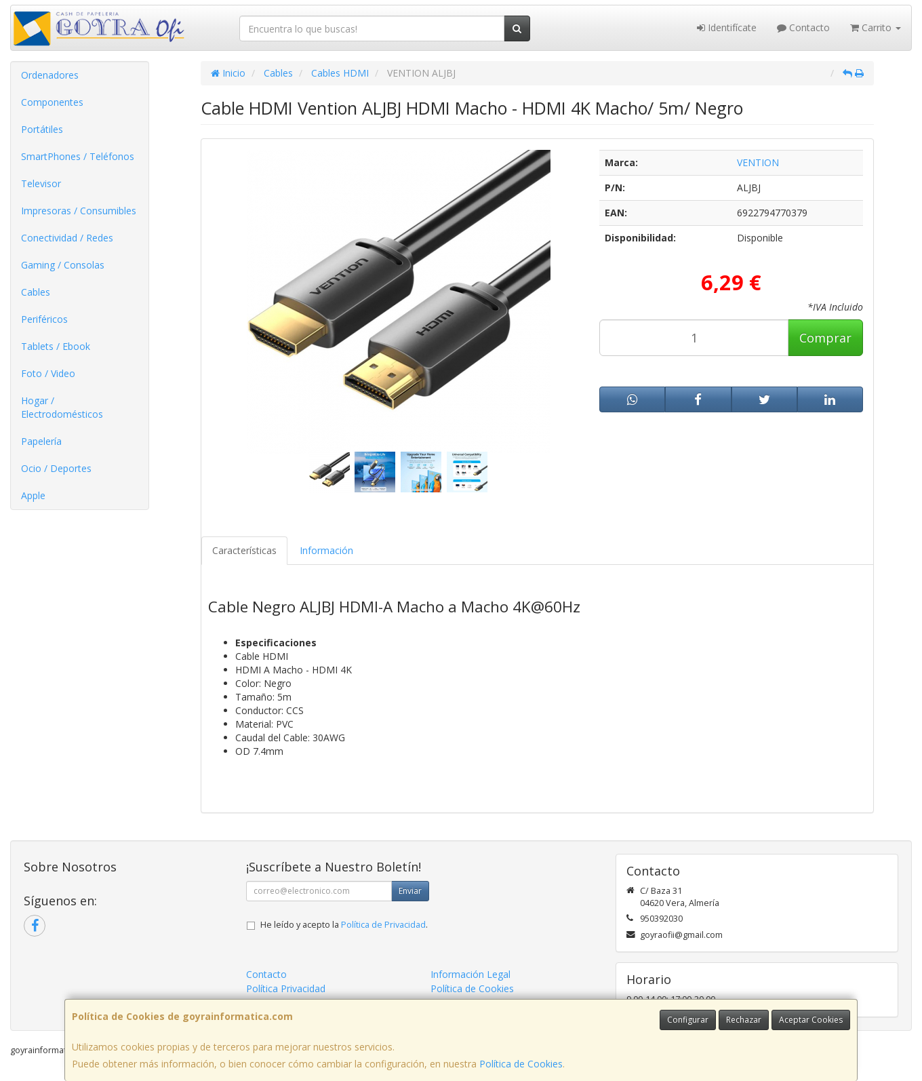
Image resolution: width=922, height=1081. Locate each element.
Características (244, 550)
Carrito (875, 27)
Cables (35, 292)
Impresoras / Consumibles (78, 210)
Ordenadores (50, 74)
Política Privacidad (285, 988)
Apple (33, 495)
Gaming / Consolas (62, 264)
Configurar (687, 1019)
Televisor (41, 183)
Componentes (52, 102)
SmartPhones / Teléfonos (77, 156)
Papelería (41, 441)
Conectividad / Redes (67, 237)
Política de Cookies (521, 1063)
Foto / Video (48, 373)
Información (326, 550)
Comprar (825, 338)
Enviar (410, 891)
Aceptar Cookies (811, 1019)
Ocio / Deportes (56, 468)
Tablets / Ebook (55, 346)
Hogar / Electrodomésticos (62, 407)
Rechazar (743, 1019)
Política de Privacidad (383, 924)
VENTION (758, 162)
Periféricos (44, 319)
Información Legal (470, 974)
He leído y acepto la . (344, 924)
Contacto (803, 27)
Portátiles (42, 129)
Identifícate (727, 27)
